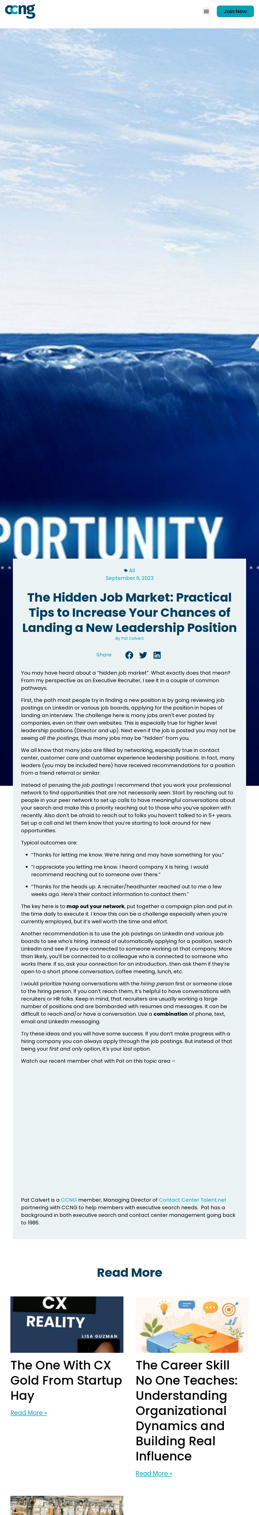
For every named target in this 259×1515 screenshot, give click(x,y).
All (132, 570)
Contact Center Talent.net (192, 1199)
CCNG (69, 1199)
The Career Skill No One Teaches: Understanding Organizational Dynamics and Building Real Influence (187, 1411)
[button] (206, 11)
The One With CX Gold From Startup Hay (66, 1380)
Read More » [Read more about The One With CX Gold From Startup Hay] (28, 1413)
